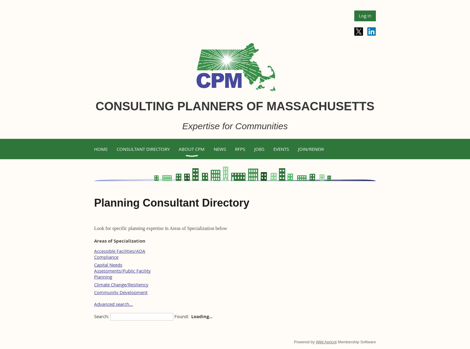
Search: (101, 316)
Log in (365, 16)
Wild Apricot (326, 342)
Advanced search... (113, 304)
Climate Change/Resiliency (121, 285)
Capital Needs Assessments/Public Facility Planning (122, 271)
